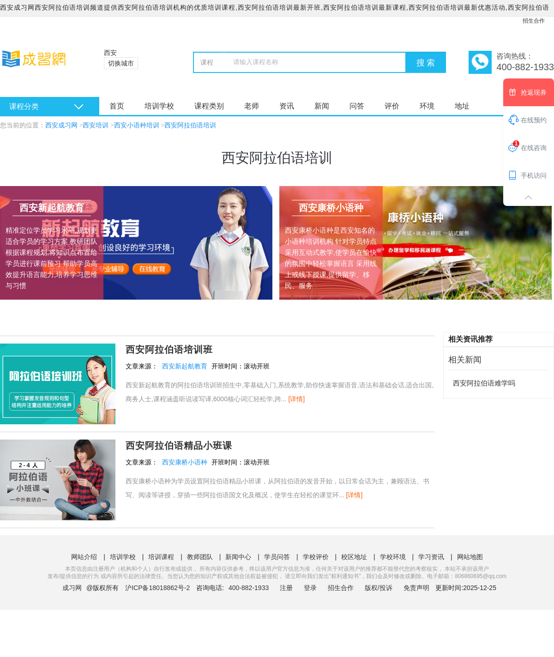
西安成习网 (61, 125)
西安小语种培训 (136, 125)
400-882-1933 (250, 587)
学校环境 (393, 557)
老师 (251, 106)
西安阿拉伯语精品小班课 (179, 445)
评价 (392, 106)
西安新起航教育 (184, 366)
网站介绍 (84, 557)
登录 (310, 587)
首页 (116, 106)
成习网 (72, 587)
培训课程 (161, 557)
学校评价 (316, 557)
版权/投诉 (378, 587)
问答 (356, 106)
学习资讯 (431, 557)
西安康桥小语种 (184, 462)
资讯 (286, 106)
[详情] (296, 399)
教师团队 (200, 557)
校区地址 (354, 557)
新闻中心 (238, 557)
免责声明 (416, 587)
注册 (286, 587)
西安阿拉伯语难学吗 (484, 383)
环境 (427, 106)
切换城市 (121, 63)
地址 (462, 106)
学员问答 (277, 557)
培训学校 (159, 106)
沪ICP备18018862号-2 (157, 587)
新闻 (321, 106)
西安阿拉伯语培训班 (169, 349)
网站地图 (470, 557)
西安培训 (95, 125)
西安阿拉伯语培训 (190, 125)
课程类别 (209, 106)
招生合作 (534, 21)
